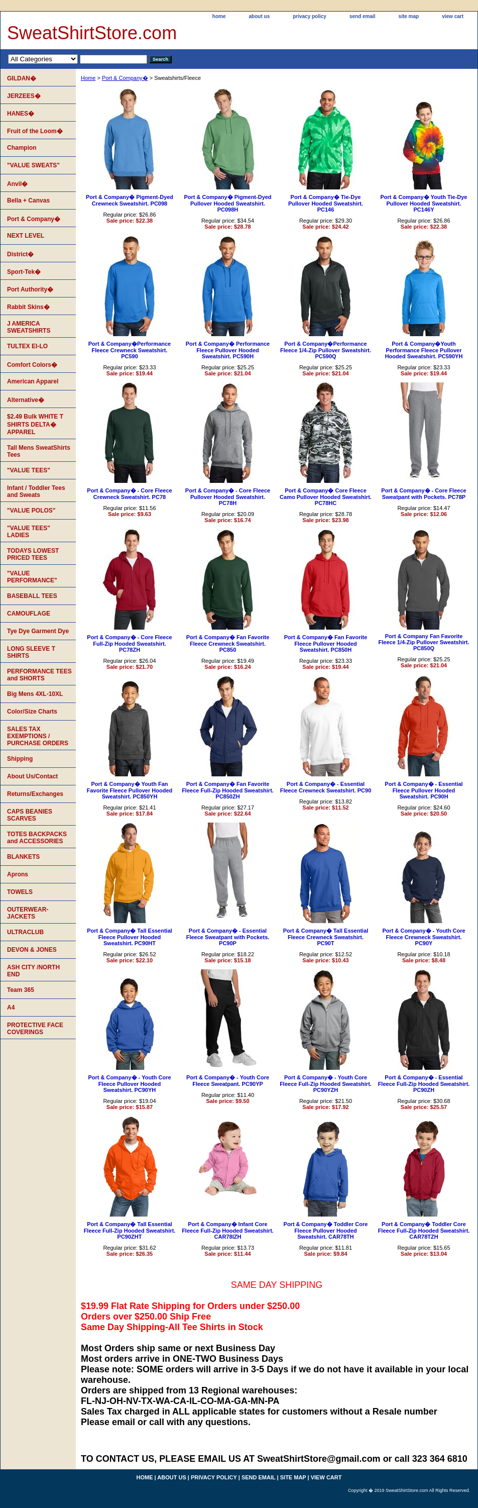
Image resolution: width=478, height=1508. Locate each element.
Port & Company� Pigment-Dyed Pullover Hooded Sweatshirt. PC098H (227, 203)
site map (409, 16)
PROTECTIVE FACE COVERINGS (35, 1029)
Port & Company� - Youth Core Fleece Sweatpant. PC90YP (227, 1080)
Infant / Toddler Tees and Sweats (36, 491)
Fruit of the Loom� (35, 131)
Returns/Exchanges (35, 793)
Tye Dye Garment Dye (38, 631)
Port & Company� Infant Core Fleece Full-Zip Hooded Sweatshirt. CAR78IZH (228, 1230)
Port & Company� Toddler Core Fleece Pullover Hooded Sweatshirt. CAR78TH (326, 1230)
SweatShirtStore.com (92, 33)
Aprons (17, 874)
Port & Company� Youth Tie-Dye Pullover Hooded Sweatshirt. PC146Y (424, 203)
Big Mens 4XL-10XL (35, 693)
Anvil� (17, 183)
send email (362, 16)
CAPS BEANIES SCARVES (29, 815)
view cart (452, 16)
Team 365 (20, 989)
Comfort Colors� (32, 364)
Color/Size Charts (32, 711)
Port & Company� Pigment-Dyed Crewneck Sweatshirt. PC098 (129, 200)
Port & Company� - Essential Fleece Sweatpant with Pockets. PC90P (228, 937)
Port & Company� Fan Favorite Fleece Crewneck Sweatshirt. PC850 (228, 643)
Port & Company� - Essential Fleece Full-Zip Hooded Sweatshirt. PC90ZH (424, 1083)
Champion (22, 147)
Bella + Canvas (28, 200)
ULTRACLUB (25, 932)
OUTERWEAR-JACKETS (27, 913)
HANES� (20, 113)
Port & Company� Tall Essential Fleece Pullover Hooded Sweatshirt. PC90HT (129, 937)
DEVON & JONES (32, 949)
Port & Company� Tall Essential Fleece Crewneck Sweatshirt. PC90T (326, 937)
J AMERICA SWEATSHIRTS (28, 327)
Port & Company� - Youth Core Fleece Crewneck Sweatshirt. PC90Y (423, 937)
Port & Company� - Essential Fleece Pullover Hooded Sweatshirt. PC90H (423, 790)
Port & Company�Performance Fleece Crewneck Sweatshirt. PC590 (129, 350)
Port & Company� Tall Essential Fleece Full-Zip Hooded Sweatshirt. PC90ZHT (130, 1230)
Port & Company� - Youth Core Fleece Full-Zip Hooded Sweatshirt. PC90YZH (326, 1083)
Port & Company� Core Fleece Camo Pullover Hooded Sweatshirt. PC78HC (326, 496)
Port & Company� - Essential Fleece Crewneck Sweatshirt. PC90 (326, 787)
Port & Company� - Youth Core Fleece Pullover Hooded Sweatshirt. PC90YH (129, 1083)
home (219, 16)
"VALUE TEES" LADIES (28, 532)
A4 (11, 1007)
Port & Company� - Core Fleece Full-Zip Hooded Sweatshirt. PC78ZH (129, 643)
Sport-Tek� (24, 271)
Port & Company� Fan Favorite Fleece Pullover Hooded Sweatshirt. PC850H (326, 643)
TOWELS (20, 891)
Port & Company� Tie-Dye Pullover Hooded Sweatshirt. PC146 (325, 203)
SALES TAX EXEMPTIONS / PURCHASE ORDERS (37, 736)
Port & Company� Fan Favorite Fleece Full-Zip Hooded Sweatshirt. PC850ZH (228, 790)
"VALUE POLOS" (31, 510)
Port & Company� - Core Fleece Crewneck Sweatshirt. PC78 (129, 493)
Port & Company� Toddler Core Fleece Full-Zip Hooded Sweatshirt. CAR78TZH (424, 1230)
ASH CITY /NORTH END (33, 971)
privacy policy (309, 16)
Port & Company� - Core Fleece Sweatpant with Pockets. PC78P (423, 493)
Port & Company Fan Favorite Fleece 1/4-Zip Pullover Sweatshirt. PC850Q (424, 642)
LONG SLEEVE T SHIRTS (31, 652)
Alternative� (25, 400)
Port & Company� (125, 78)
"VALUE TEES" (28, 470)
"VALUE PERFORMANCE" (32, 577)
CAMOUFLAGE (28, 613)
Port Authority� (30, 289)
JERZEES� (24, 95)
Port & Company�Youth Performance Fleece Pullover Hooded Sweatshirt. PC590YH (424, 350)
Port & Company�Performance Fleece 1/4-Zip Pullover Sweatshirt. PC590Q (325, 350)
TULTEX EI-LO (27, 346)
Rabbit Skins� (28, 307)
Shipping (20, 758)
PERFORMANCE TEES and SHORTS (39, 675)
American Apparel (32, 381)
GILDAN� (21, 78)
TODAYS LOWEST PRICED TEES (33, 554)
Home (88, 78)
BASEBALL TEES (32, 595)
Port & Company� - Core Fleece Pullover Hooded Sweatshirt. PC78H (227, 496)
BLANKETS (23, 856)
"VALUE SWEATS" (33, 165)
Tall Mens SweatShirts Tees (38, 451)
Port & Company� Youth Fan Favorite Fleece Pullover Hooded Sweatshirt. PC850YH (130, 790)
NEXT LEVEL (25, 235)
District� (20, 254)
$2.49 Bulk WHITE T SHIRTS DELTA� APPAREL (35, 424)
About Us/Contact (32, 776)
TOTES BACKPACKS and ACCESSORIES (37, 838)
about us (259, 16)
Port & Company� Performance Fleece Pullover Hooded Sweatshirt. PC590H (228, 350)
